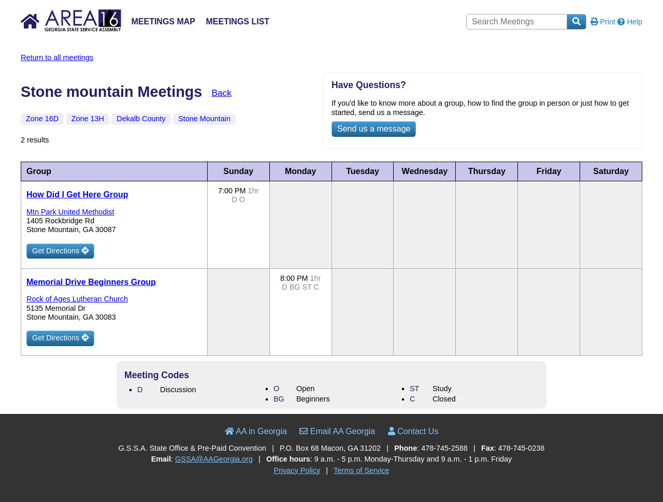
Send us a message (373, 128)
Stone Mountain (204, 118)
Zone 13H (87, 118)
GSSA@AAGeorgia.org (214, 459)
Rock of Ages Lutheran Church (77, 299)
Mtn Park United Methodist (70, 212)
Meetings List (237, 21)
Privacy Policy (297, 470)
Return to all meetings (57, 57)
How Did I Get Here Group (77, 194)
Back (221, 93)
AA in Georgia (256, 431)
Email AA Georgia (337, 431)
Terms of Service (361, 470)
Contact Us (413, 431)
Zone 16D (42, 118)
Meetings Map (163, 21)
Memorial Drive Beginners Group (91, 282)
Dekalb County (141, 118)
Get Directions (60, 251)
